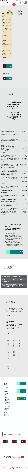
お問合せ (16, 468)
